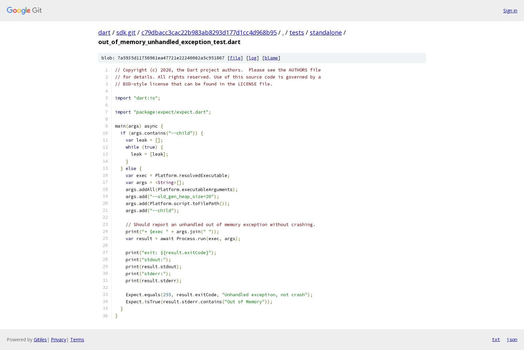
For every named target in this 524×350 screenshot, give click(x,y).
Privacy (58, 339)
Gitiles (40, 339)
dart (104, 32)
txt (496, 339)
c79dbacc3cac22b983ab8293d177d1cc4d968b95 (209, 32)
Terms (77, 339)
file (235, 58)
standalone (326, 32)
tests (296, 32)
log (253, 58)
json (512, 339)
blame (271, 58)
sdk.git (126, 32)
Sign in (510, 10)
